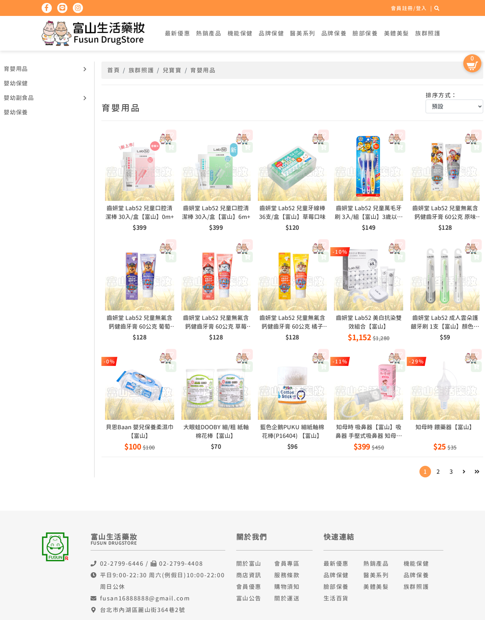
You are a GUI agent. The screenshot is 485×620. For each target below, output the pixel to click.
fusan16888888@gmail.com (145, 598)
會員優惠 (249, 587)
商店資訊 (249, 575)
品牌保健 (271, 33)
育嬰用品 (16, 69)
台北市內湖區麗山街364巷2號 (142, 610)
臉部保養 (365, 33)
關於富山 (249, 564)
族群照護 (427, 33)
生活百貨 (336, 598)
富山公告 (249, 598)
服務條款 (287, 575)
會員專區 (287, 564)
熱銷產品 (208, 33)
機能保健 (240, 33)
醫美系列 (302, 33)
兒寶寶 (172, 70)
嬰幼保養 (16, 112)
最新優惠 (177, 33)
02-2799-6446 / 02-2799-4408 (151, 564)
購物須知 (287, 587)
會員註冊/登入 (409, 8)
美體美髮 (396, 33)
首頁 (113, 70)
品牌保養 (334, 33)
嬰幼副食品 (19, 98)
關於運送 (287, 598)
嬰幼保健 (16, 83)
